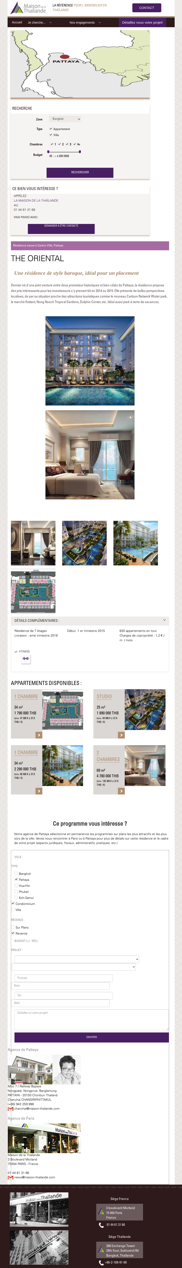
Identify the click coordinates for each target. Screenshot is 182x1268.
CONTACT (146, 8)
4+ (78, 144)
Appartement (61, 129)
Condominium (25, 904)
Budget (37, 155)
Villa (56, 135)
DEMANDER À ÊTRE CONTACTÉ (61, 226)
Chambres (36, 144)
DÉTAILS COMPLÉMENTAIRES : (36, 621)
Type (39, 129)
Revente (21, 933)
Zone (39, 119)
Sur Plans (22, 927)
